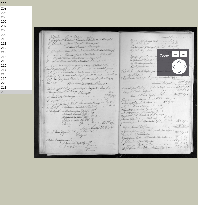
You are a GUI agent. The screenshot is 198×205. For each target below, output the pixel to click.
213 (16, 52)
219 (16, 79)
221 (16, 87)
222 (16, 92)
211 (16, 44)
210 (16, 39)
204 (16, 13)
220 (16, 83)
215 (16, 61)
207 (16, 26)
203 (16, 8)
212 (16, 48)
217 (16, 70)
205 (16, 17)
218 (16, 74)
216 (16, 66)
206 (16, 22)
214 (16, 57)
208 (16, 30)
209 (16, 35)
